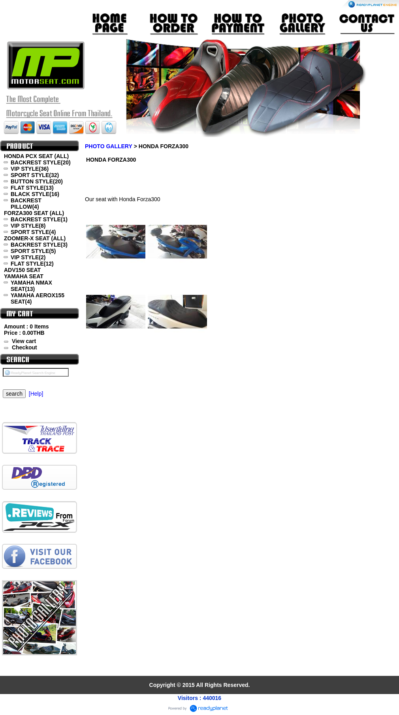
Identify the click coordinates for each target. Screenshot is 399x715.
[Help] (36, 394)
